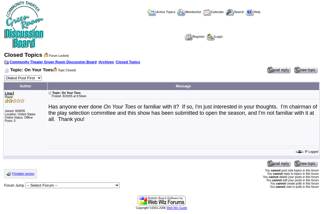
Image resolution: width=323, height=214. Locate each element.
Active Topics (161, 12)
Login (215, 36)
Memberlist (189, 12)
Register (195, 36)
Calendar (213, 12)
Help (253, 12)
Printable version (23, 173)
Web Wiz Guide (177, 208)
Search (235, 12)
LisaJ (9, 93)
